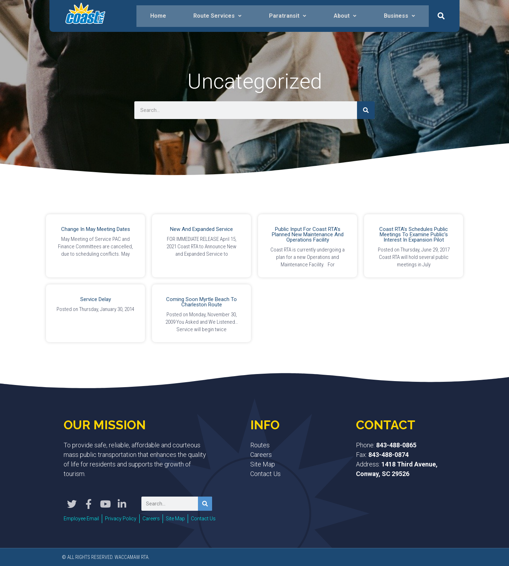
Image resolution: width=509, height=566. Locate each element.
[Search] (366, 110)
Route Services (217, 15)
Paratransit (287, 15)
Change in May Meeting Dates (95, 229)
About (345, 15)
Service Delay (95, 299)
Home (158, 15)
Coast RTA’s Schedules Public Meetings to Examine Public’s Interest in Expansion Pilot (413, 234)
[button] (441, 16)
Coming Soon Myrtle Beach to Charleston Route (201, 302)
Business (399, 15)
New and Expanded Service (201, 229)
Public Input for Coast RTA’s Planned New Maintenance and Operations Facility (308, 234)
